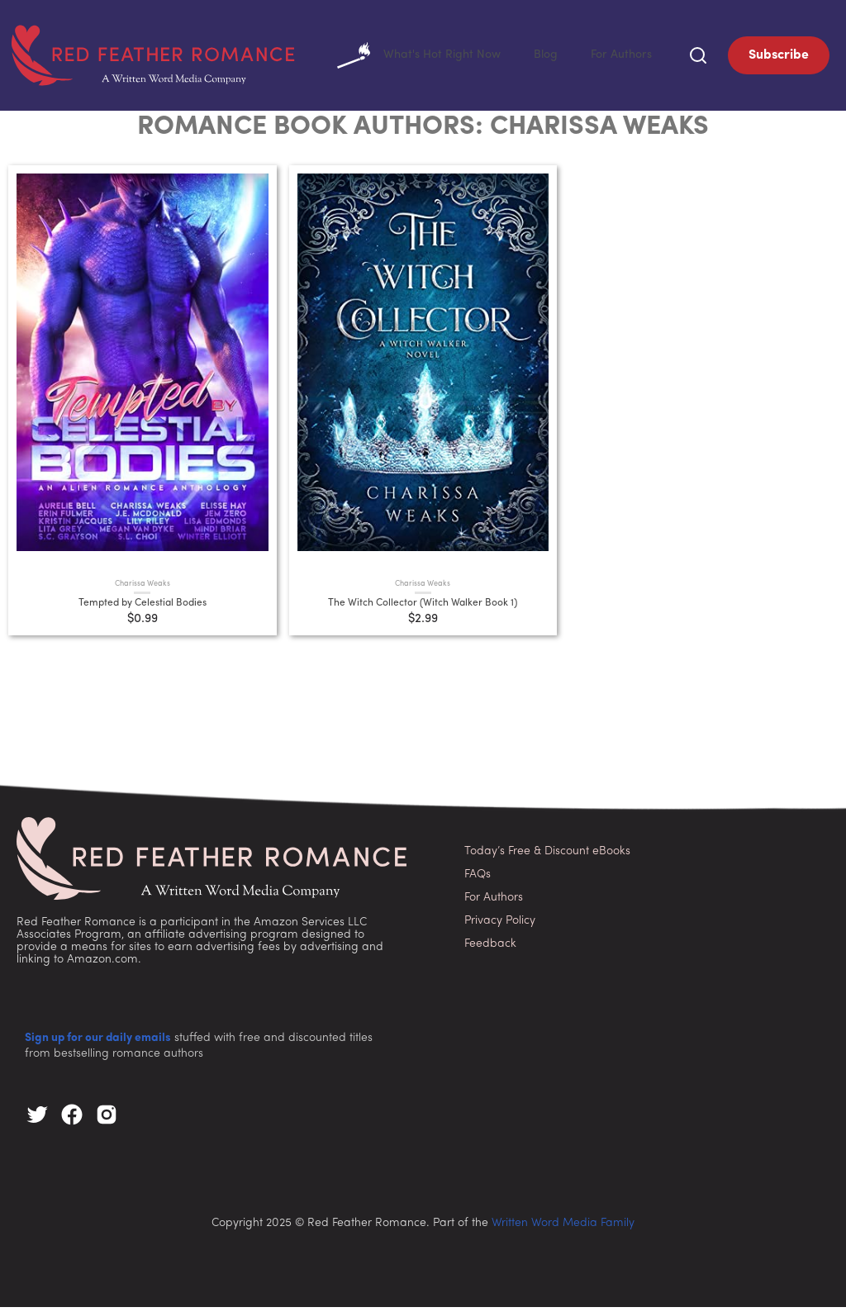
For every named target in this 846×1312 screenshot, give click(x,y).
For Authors (617, 57)
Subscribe (779, 57)
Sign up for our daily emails (98, 1043)
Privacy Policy (499, 926)
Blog (537, 57)
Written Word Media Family (563, 1228)
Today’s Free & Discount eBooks (547, 856)
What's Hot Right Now (403, 58)
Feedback (490, 949)
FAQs (477, 879)
